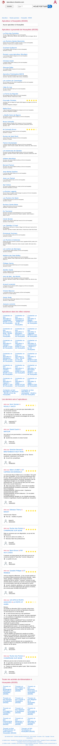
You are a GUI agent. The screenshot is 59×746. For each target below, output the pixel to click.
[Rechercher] (50, 6)
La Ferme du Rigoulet (10, 93)
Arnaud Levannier (9, 284)
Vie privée (39, 736)
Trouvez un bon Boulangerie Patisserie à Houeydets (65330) (7, 690)
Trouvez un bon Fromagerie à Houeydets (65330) (7, 711)
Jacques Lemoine (9, 304)
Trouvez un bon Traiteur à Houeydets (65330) (20, 689)
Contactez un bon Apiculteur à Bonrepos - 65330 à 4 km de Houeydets (20, 332)
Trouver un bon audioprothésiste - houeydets (32, 741)
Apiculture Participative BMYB (13, 74)
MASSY (6, 512)
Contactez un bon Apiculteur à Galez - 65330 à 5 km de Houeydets (32, 357)
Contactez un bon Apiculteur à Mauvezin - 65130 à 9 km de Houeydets (10, 392)
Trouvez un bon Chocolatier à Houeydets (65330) (32, 711)
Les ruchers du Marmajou (12, 249)
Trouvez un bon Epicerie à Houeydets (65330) (7, 700)
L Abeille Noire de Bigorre (12, 115)
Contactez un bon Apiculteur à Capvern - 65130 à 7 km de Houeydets (8, 382)
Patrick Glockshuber (10, 143)
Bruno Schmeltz (8, 121)
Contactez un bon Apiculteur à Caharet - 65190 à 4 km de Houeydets (8, 344)
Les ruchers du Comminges (12, 80)
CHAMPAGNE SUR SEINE (13, 530)
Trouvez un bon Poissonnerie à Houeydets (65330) (7, 721)
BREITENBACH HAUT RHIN (14, 452)
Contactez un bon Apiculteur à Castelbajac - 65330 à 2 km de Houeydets (8, 319)
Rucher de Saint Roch (10, 136)
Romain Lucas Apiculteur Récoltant (15, 54)
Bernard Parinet (8, 165)
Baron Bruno (14, 550)
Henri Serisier (14, 404)
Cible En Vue (7, 87)
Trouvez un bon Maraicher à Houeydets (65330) (19, 721)
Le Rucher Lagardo (9, 191)
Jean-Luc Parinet (9, 178)
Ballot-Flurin (7, 108)
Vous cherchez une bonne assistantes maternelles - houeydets (30, 743)
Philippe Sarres (8, 263)
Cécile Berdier (8, 219)
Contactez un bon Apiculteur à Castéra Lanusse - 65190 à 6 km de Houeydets (8, 369)
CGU (43, 736)
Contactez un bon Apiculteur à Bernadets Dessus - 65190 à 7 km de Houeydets (32, 369)
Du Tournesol (7, 211)
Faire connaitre (33, 736)
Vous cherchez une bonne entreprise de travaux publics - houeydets (30, 740)
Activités (9, 6)
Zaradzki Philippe (16, 571)
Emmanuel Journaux (10, 233)
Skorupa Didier (8, 67)
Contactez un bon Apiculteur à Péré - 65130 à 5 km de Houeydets (20, 357)
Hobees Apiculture (9, 158)
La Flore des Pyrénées (11, 33)
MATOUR (7, 431)
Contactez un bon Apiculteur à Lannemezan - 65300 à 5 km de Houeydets (32, 345)
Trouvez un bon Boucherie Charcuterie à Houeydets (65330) (32, 690)
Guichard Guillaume (10, 47)
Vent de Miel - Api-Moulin (11, 276)
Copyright (47, 736)
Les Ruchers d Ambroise (11, 240)
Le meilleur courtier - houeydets (9, 743)
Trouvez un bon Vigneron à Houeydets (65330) (20, 710)
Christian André (8, 61)
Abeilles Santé (8, 270)
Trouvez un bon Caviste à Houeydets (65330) (20, 700)
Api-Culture (7, 184)
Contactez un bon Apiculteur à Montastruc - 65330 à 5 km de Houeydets (8, 357)
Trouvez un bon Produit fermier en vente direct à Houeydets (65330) (9, 731)
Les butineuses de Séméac (12, 150)
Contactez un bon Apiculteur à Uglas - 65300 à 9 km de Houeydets (32, 382)
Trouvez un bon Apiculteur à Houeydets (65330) (32, 721)
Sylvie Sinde (7, 297)
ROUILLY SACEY (10, 406)
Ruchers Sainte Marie (10, 204)
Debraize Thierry (15, 510)
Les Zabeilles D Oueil (10, 225)
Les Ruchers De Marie (11, 198)
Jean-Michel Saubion (10, 171)
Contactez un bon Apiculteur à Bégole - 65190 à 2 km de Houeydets (32, 319)
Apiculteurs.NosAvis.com (15, 2)
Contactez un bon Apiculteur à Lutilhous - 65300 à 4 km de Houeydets (20, 344)
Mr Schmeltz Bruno (9, 129)
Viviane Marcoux (9, 290)
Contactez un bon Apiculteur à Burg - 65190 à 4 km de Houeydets (7, 332)
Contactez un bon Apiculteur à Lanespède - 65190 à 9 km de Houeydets (28, 392)
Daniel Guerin (14, 429)
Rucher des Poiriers (16, 528)
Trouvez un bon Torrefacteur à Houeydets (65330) (28, 730)
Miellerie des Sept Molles (11, 255)
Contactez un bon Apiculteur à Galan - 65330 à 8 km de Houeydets (20, 382)
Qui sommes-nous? (9, 736)
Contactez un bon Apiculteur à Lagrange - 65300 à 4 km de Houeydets (32, 332)
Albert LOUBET (15, 470)
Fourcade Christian (9, 100)
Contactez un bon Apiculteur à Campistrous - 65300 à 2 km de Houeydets (20, 320)
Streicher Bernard (16, 449)
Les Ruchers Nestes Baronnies (14, 41)
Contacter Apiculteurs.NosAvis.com (21, 736)
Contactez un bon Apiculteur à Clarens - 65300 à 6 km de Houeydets (20, 369)
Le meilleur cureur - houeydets (8, 740)
